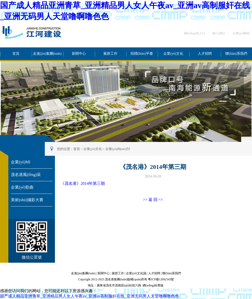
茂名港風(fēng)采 (26, 174)
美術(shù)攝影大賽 (27, 200)
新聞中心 (79, 53)
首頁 (15, 53)
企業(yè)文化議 (136, 273)
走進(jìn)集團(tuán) (47, 53)
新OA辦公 (219, 33)
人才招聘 (205, 53)
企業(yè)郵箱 (241, 33)
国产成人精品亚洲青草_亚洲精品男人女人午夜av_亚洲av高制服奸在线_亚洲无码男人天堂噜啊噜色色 (89, 296)
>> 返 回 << (153, 199)
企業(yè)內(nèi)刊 (117, 149)
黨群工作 (110, 53)
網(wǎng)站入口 (194, 33)
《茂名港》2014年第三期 (82, 183)
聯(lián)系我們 (236, 53)
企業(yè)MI (20, 162)
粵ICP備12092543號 (161, 279)
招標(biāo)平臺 (142, 53)
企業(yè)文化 (173, 53)
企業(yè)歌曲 (22, 187)
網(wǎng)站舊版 (153, 285)
